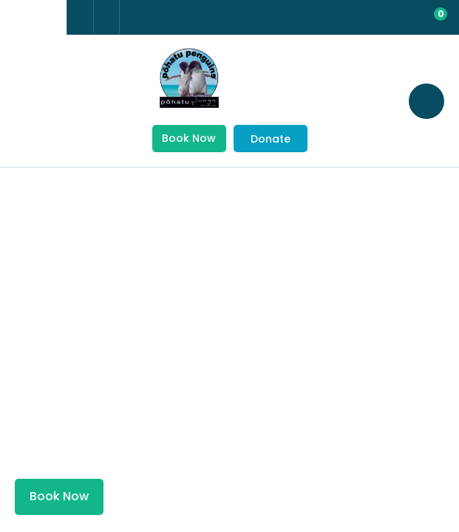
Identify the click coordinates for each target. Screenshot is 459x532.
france (20, 18)
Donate (270, 139)
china (46, 18)
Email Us (106, 16)
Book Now (189, 138)
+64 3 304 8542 (80, 17)
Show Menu (29, 100)
